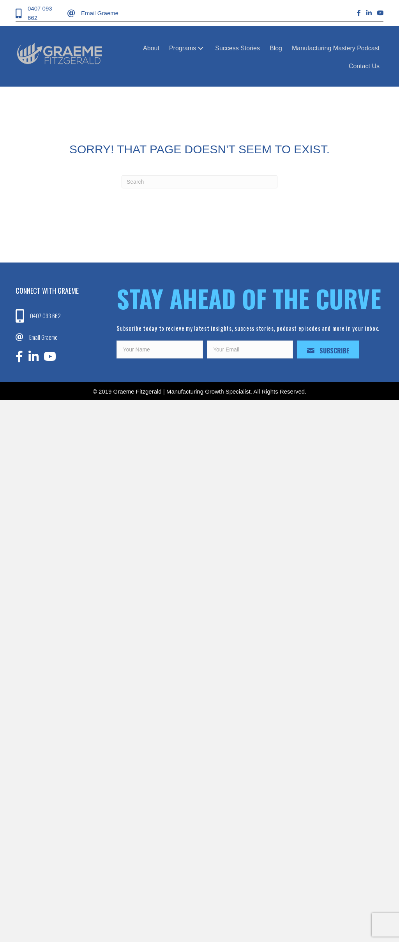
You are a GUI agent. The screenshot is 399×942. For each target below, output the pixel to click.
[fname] (160, 349)
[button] (200, 48)
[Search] (199, 181)
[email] (250, 349)
